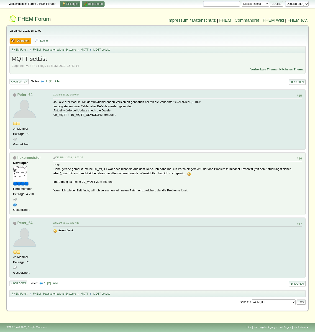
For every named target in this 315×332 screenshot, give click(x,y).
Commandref (247, 20)
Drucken (297, 82)
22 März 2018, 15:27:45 (66, 222)
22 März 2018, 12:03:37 (70, 157)
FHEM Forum (34, 19)
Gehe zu (245, 302)
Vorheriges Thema (263, 69)
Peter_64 (25, 95)
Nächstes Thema (291, 69)
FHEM (225, 20)
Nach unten (19, 81)
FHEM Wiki (273, 20)
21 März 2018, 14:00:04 (66, 94)
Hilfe (248, 327)
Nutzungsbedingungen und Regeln (273, 327)
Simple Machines (37, 327)
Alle (56, 81)
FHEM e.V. (297, 20)
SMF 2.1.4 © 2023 (16, 327)
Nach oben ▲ (301, 327)
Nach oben (18, 283)
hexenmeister (29, 158)
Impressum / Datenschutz (191, 20)
